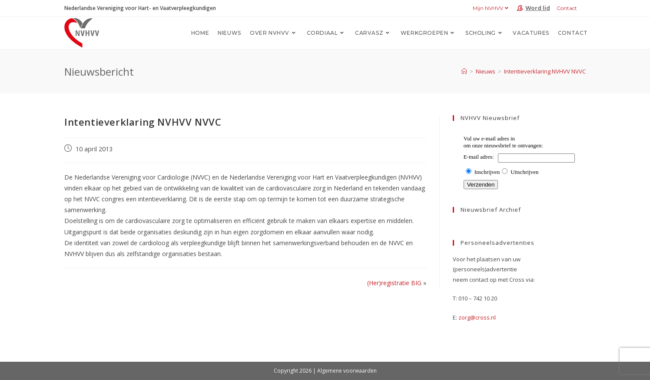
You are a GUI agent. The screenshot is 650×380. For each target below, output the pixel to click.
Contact (567, 8)
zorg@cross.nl (477, 317)
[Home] (464, 71)
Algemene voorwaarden (347, 370)
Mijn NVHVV (492, 8)
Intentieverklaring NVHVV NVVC (545, 71)
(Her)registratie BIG (394, 283)
